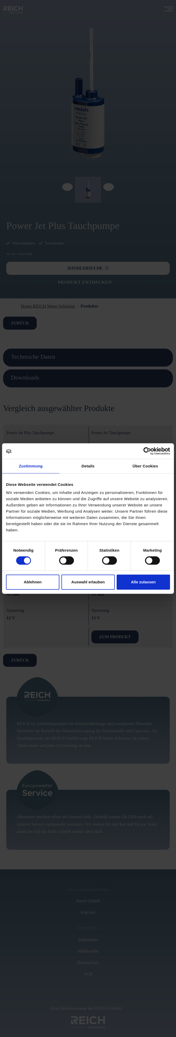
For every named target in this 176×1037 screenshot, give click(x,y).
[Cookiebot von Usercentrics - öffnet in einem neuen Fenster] (147, 451)
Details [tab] (88, 466)
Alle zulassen (143, 582)
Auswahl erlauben (88, 582)
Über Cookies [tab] (145, 466)
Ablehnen (32, 582)
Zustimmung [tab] (31, 466)
